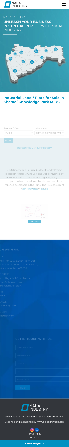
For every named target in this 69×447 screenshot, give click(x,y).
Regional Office (11, 131)
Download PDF (34, 219)
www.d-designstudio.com (50, 422)
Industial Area (41, 131)
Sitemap (34, 437)
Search (8, 144)
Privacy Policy (34, 434)
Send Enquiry (34, 443)
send (26, 388)
